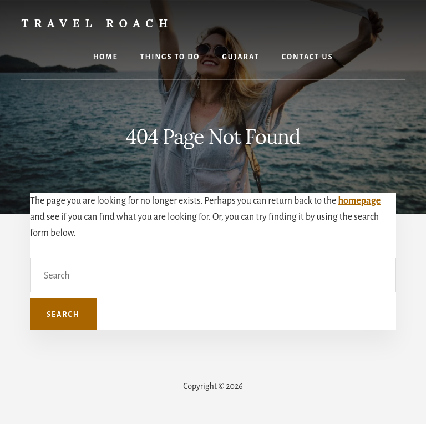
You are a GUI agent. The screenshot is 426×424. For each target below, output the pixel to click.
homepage (359, 201)
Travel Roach (97, 23)
